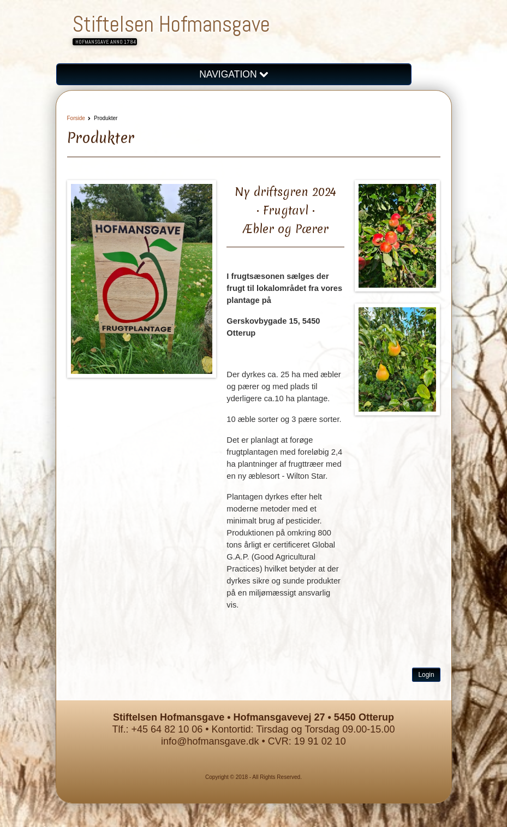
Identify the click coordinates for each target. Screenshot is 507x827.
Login (426, 675)
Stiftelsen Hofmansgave (171, 24)
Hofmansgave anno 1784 (105, 41)
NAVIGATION (233, 74)
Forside (76, 118)
